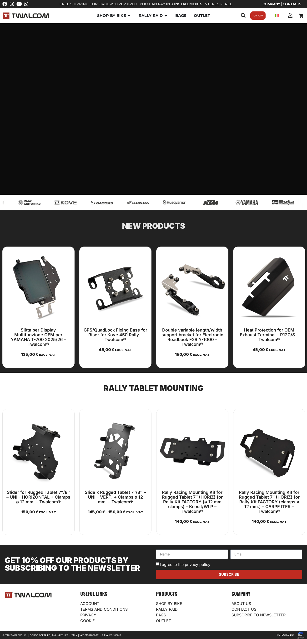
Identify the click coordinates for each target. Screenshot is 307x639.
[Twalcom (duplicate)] (290, 202)
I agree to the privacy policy (185, 564)
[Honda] (145, 202)
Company (271, 4)
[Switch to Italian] (276, 15)
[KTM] (217, 202)
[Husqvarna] (181, 202)
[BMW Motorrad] (36, 202)
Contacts (292, 4)
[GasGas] (109, 202)
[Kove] (72, 202)
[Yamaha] (254, 202)
